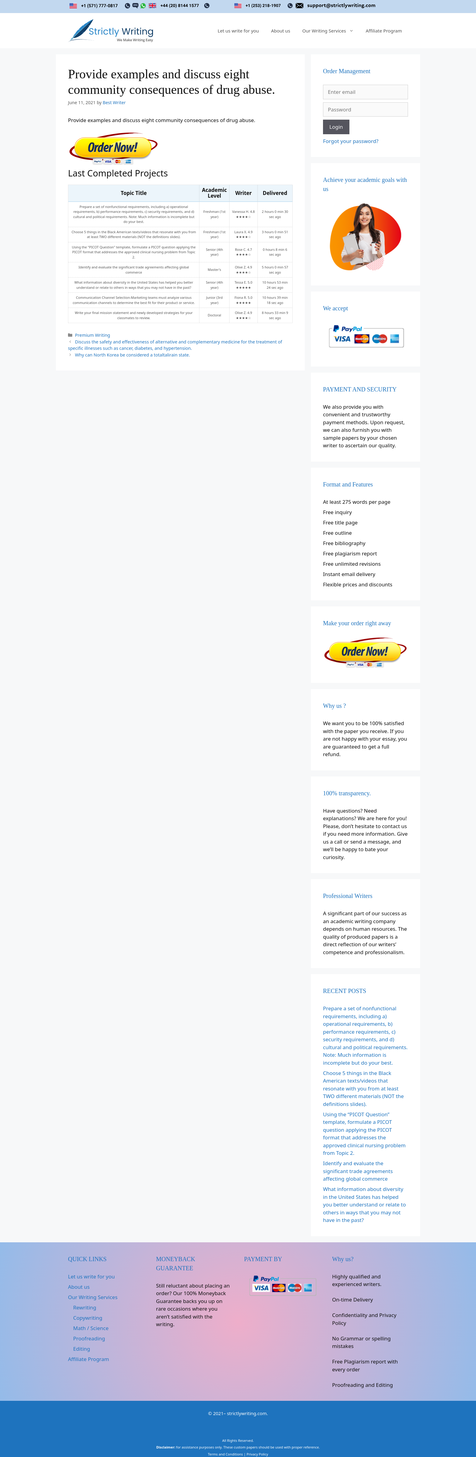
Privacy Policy (257, 1454)
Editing (81, 1348)
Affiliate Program (384, 31)
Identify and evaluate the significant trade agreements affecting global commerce (358, 1171)
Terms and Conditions (225, 1454)
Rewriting (84, 1307)
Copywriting (87, 1317)
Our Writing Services (331, 31)
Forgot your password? (351, 141)
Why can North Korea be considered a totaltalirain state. (132, 355)
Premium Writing (92, 335)
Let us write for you (238, 31)
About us (280, 31)
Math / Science (90, 1328)
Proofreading (89, 1338)
